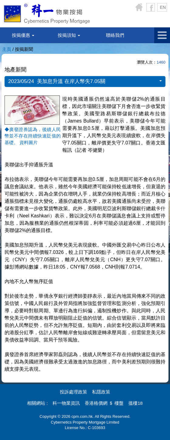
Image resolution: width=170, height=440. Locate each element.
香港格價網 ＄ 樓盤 (104, 403)
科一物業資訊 (66, 403)
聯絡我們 (115, 35)
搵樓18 (135, 403)
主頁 (6, 49)
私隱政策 (101, 391)
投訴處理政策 (73, 391)
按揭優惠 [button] (23, 35)
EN (163, 7)
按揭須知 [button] (69, 35)
